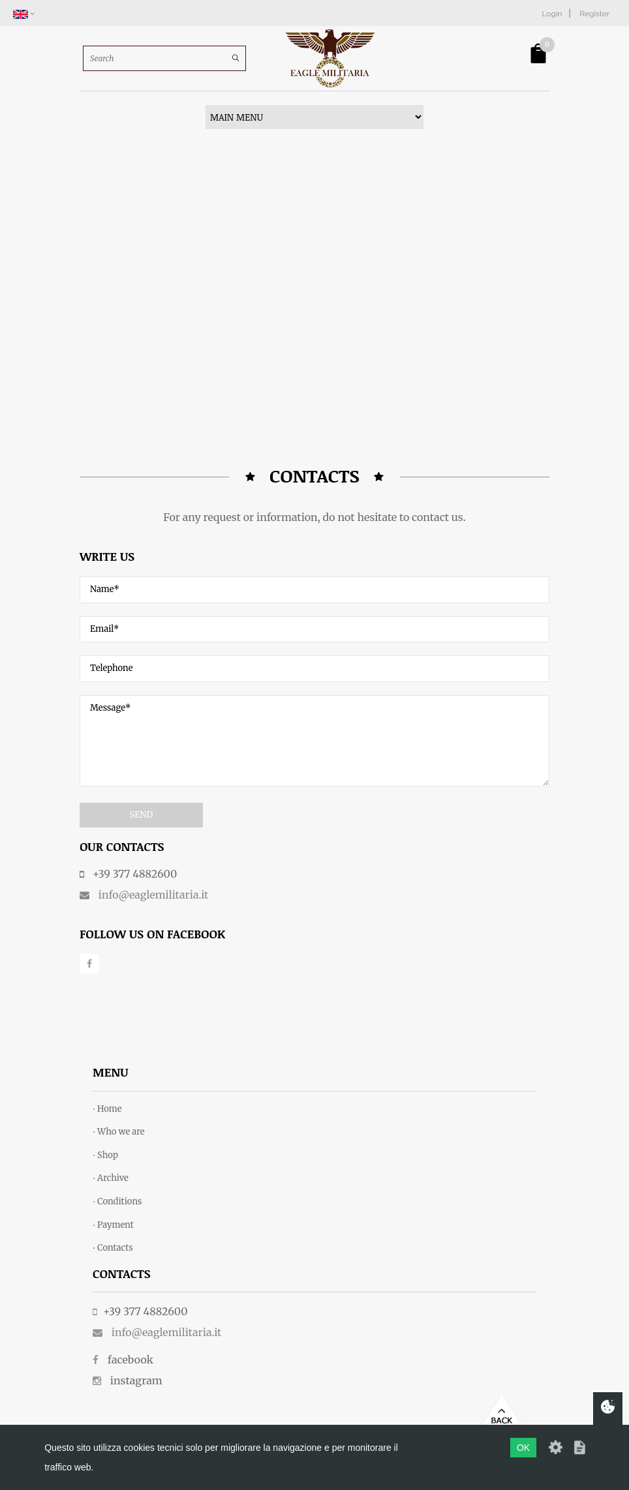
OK (523, 1447)
